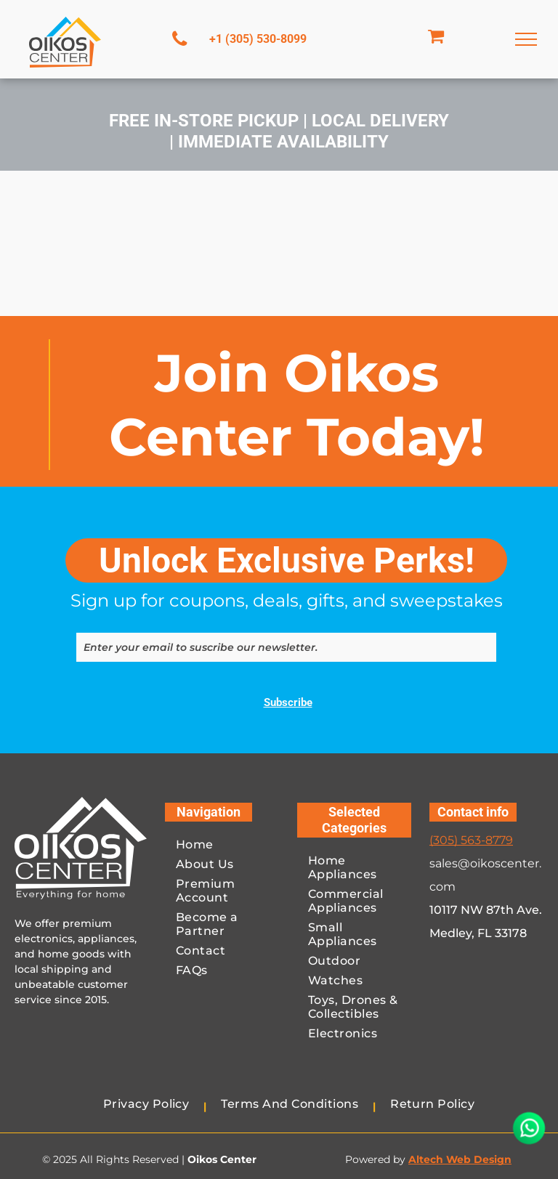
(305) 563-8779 (471, 840)
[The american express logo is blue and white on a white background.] (513, 1036)
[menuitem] (222, 847)
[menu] (526, 39)
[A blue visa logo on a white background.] (460, 1036)
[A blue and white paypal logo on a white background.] (460, 983)
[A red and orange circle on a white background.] (513, 983)
